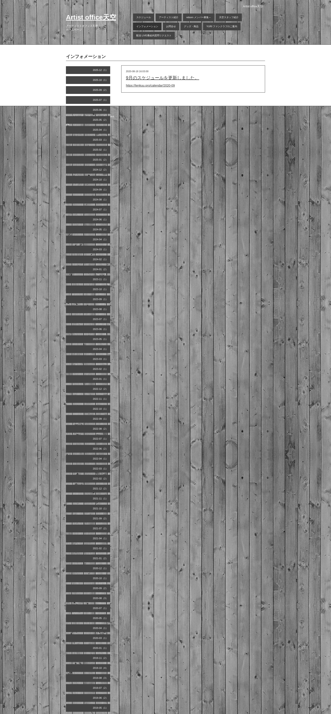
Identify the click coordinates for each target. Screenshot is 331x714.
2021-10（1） (100, 508)
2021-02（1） (100, 548)
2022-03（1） (100, 468)
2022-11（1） (100, 399)
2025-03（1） (100, 139)
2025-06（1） (100, 110)
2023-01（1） (100, 379)
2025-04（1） (100, 129)
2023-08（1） (100, 309)
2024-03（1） (100, 249)
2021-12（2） (100, 488)
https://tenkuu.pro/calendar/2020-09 (150, 85)
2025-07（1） (100, 100)
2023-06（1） (100, 329)
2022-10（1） (100, 408)
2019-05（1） (100, 707)
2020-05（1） (100, 618)
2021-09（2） (100, 518)
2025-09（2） (100, 90)
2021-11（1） (100, 498)
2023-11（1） (100, 279)
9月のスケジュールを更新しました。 (162, 77)
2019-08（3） (100, 678)
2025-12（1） (100, 70)
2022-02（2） (100, 478)
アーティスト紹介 (168, 17)
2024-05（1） (100, 229)
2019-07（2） (100, 688)
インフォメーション (147, 26)
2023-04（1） (100, 349)
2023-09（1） (100, 299)
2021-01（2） (100, 558)
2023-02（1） (100, 369)
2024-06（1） (100, 219)
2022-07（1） (100, 438)
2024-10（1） (100, 179)
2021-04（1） (100, 538)
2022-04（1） (100, 458)
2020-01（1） (100, 648)
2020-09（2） (100, 588)
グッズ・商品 (191, 26)
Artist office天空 (91, 17)
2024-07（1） (100, 209)
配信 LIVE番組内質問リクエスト (153, 35)
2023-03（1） (100, 359)
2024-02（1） (100, 259)
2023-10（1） (100, 289)
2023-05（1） (100, 339)
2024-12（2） (100, 169)
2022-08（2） (100, 428)
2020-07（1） (100, 608)
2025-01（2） (100, 159)
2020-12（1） (100, 568)
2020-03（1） (100, 638)
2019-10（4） (100, 668)
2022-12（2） (100, 389)
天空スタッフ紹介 (229, 17)
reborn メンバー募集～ (198, 17)
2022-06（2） (100, 448)
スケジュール (143, 17)
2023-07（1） (100, 319)
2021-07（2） (100, 528)
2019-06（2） (100, 698)
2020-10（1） (100, 578)
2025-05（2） (100, 119)
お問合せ (171, 26)
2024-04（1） (100, 239)
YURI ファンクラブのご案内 (221, 26)
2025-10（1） (100, 80)
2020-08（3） (100, 598)
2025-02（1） (100, 149)
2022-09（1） (100, 418)
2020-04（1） (100, 628)
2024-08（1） (100, 199)
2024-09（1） (100, 189)
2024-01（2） (100, 269)
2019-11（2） (100, 658)
